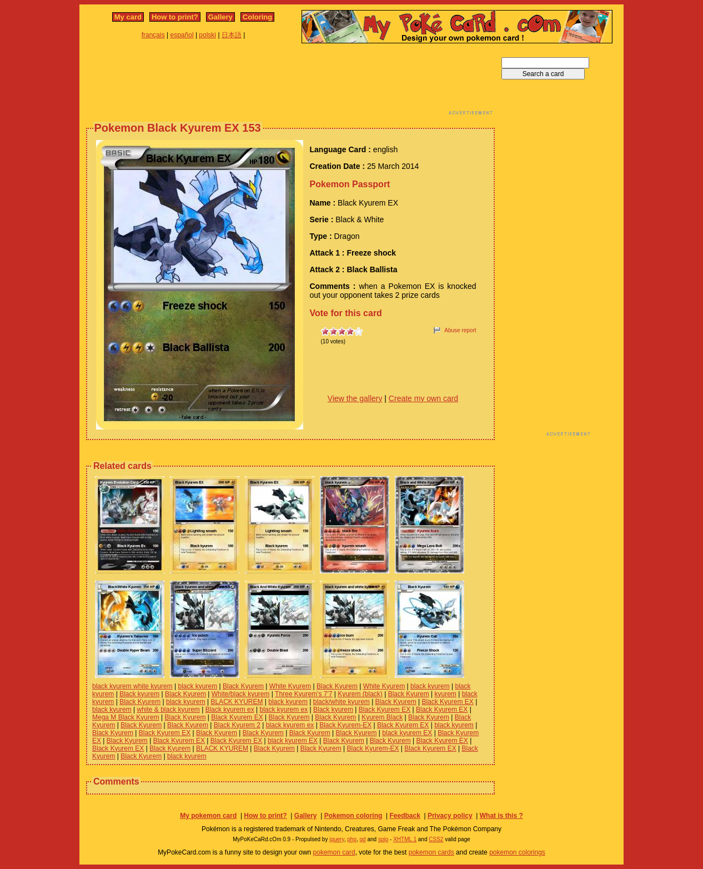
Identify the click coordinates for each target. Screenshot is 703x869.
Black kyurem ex (229, 709)
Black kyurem (139, 694)
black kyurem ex (283, 709)
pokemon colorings (517, 852)
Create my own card (423, 398)
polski (207, 35)
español (182, 35)
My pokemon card (208, 816)
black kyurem (198, 686)
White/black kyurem (241, 694)
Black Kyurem (243, 686)
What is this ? (501, 816)
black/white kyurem (341, 702)
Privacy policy (450, 816)
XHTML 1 (404, 839)
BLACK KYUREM (236, 702)
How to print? (175, 17)
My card (128, 17)
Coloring (257, 17)
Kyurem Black (382, 717)
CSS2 (436, 839)
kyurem (445, 694)
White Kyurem (290, 686)
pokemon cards (431, 852)
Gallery (220, 17)
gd (363, 839)
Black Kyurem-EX (345, 725)
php (351, 839)
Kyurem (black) (360, 694)
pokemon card (334, 852)
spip (383, 839)
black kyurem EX (407, 733)
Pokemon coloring (353, 816)
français (153, 35)
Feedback (404, 816)
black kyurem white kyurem (132, 686)
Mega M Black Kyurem (125, 717)
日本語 (232, 35)
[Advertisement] (290, 82)
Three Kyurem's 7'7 (303, 694)
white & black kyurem (168, 709)
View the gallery (355, 398)
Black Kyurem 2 (237, 725)
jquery (336, 839)
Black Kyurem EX (447, 702)
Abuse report (460, 330)
